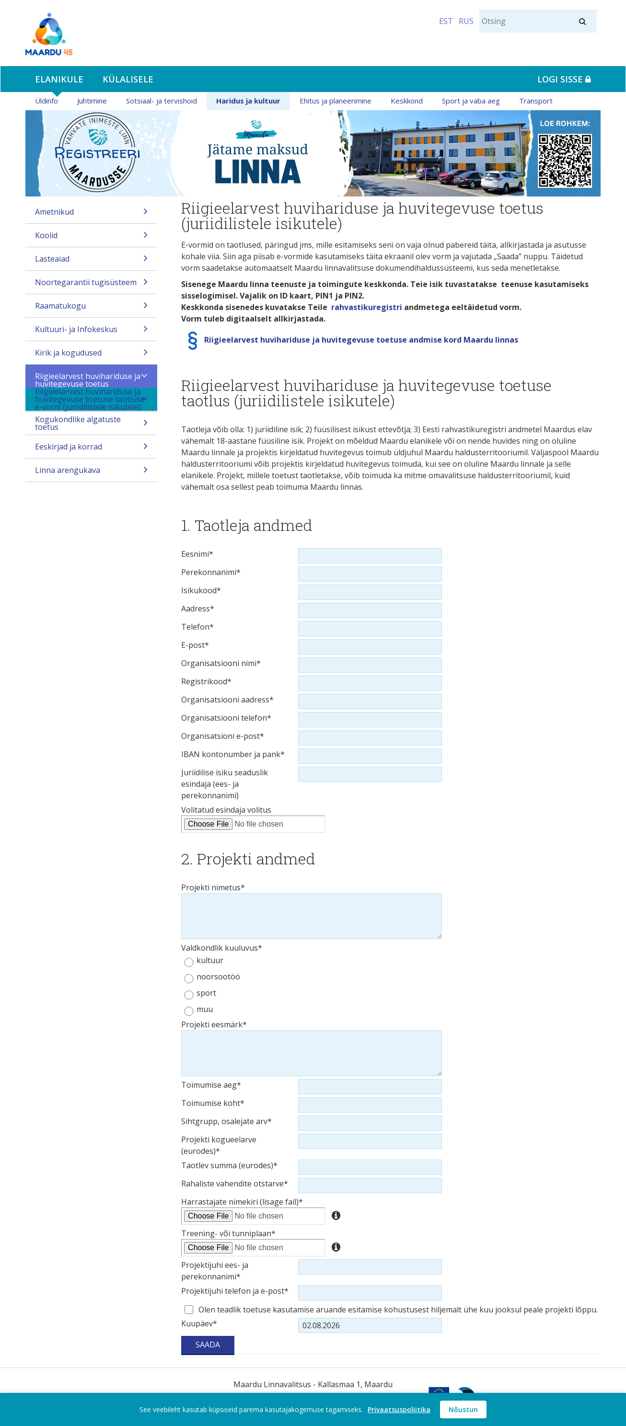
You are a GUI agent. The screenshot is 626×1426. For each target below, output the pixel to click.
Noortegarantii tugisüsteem (91, 285)
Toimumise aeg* (211, 1085)
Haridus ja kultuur (248, 100)
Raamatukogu (91, 308)
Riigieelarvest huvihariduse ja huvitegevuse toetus (91, 379)
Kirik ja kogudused (91, 355)
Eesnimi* (197, 554)
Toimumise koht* (212, 1103)
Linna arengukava (91, 473)
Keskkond (407, 100)
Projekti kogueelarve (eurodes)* (218, 1145)
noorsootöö (218, 976)
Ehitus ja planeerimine (335, 100)
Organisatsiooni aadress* (227, 699)
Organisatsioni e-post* (222, 736)
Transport (536, 100)
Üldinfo (46, 100)
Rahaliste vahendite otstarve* (234, 1183)
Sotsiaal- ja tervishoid (161, 100)
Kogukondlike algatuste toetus (91, 424)
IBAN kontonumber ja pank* (233, 754)
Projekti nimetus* (213, 887)
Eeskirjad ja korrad (91, 449)
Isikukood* (201, 590)
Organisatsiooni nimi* (221, 663)
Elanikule (59, 79)
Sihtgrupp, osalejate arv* (226, 1121)
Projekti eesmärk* (214, 1024)
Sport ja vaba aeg (471, 100)
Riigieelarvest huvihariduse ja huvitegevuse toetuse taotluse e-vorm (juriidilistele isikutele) (91, 399)
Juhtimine (92, 100)
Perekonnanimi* (211, 572)
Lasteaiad (91, 261)
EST (446, 21)
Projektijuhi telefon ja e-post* (235, 1291)
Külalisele (128, 79)
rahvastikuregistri (366, 307)
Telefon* (197, 626)
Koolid (91, 238)
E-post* (195, 645)
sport (206, 993)
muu (205, 1009)
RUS (466, 21)
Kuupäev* (199, 1323)
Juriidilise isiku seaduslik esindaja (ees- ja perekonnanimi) (224, 784)
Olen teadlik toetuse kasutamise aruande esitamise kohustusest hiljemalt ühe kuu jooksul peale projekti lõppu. (398, 1309)
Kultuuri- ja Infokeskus (91, 332)
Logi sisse (564, 79)
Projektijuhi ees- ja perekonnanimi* (214, 1271)
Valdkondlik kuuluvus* (221, 948)
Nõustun (463, 1409)
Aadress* (197, 608)
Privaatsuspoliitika (399, 1409)
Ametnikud (91, 215)
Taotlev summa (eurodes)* (229, 1165)
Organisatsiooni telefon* (226, 718)
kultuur (210, 960)
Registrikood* (206, 681)
